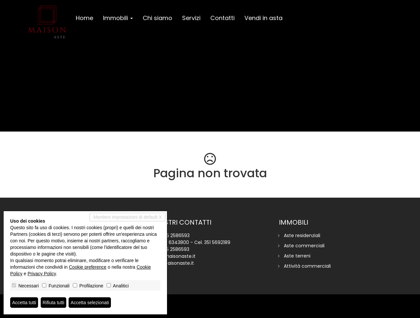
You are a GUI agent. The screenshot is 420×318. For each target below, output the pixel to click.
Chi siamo (157, 18)
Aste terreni (297, 256)
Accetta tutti (24, 302)
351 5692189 (217, 242)
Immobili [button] (118, 18)
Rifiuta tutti (53, 302)
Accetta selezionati (90, 302)
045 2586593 (175, 235)
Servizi (191, 18)
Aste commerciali (304, 245)
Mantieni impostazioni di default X (127, 217)
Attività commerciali (307, 266)
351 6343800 (175, 242)
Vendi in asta (263, 18)
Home (84, 18)
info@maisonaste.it (173, 256)
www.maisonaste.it (172, 263)
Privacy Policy (42, 273)
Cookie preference (87, 267)
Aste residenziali (302, 235)
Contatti (222, 18)
